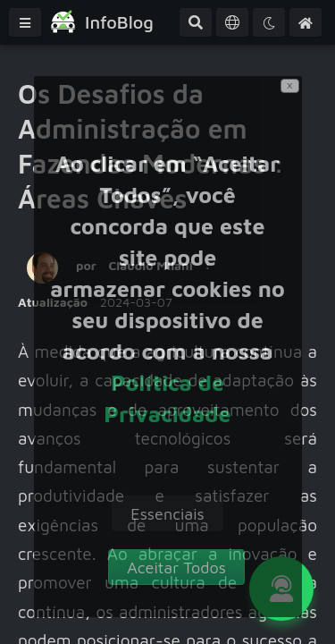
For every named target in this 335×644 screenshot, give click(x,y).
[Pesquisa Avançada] (196, 22)
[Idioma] (232, 22)
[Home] (305, 22)
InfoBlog (119, 22)
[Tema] (269, 22)
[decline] (167, 513)
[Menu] (25, 22)
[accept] (176, 567)
